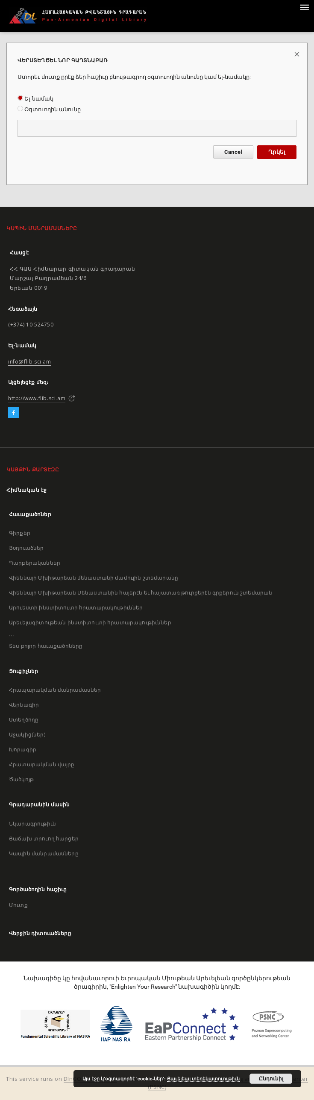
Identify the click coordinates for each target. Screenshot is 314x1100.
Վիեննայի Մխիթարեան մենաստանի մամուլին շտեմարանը (93, 577)
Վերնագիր (24, 704)
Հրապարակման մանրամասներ (55, 689)
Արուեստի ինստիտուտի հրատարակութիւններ (76, 607)
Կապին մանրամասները (44, 853)
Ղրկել (276, 152)
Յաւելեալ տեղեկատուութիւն (203, 1078)
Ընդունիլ (271, 1079)
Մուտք (18, 905)
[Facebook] (13, 413)
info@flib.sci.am (29, 361)
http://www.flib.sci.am (36, 398)
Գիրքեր (19, 533)
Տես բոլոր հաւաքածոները (45, 646)
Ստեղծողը (23, 719)
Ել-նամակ (35, 98)
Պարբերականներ (34, 562)
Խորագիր (22, 749)
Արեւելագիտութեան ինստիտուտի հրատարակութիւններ (90, 622)
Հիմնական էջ (26, 490)
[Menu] (304, 7)
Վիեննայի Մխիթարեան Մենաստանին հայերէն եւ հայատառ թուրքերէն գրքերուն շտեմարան (140, 592)
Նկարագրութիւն (32, 823)
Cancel (233, 152)
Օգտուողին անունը (49, 109)
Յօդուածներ (26, 547)
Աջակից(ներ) (27, 734)
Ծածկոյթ (21, 779)
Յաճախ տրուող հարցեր (44, 838)
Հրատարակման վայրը (42, 764)
